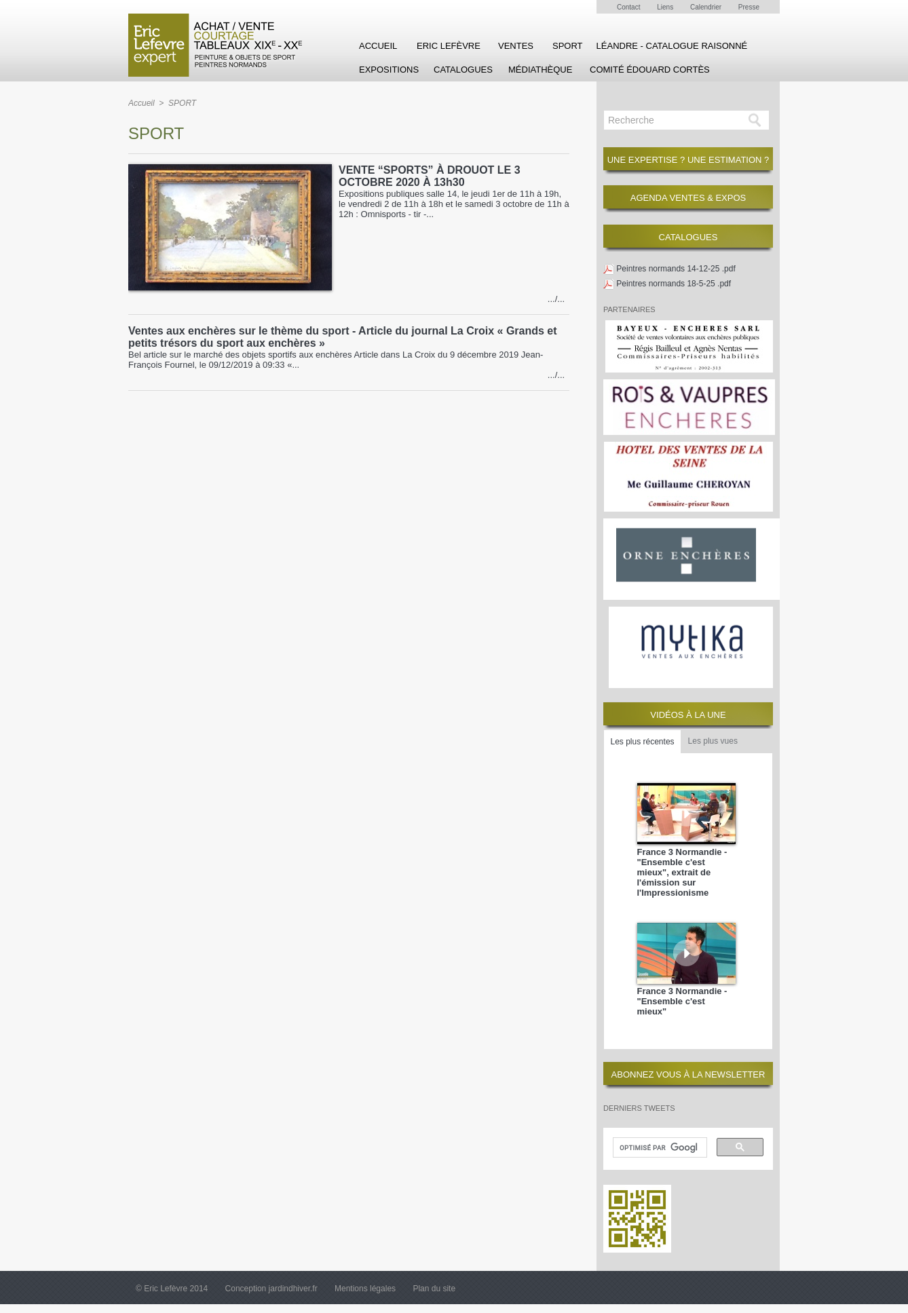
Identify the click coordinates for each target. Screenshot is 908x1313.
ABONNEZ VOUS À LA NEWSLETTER (688, 1074)
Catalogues (463, 69)
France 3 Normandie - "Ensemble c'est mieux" (682, 1001)
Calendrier (706, 7)
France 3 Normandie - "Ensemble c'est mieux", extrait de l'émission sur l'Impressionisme (682, 872)
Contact (629, 7)
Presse (748, 7)
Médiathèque (540, 69)
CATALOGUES (688, 237)
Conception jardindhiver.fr (272, 1288)
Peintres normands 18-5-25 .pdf (673, 283)
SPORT (567, 46)
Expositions (389, 69)
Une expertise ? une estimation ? (688, 160)
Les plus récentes (643, 741)
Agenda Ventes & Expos (688, 198)
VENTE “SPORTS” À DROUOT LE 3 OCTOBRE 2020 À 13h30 (430, 176)
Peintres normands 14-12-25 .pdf (675, 268)
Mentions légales (366, 1288)
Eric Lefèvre (448, 46)
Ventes (515, 46)
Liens (666, 7)
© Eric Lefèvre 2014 (173, 1288)
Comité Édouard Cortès (650, 69)
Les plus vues (713, 741)
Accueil (378, 46)
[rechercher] (659, 1148)
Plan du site (434, 1288)
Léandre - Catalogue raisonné (672, 46)
